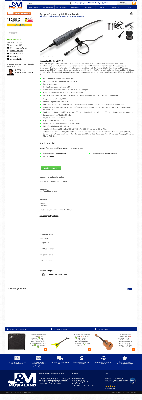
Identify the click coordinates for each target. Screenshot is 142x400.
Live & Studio (54, 16)
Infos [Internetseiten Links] (129, 7)
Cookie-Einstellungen (118, 382)
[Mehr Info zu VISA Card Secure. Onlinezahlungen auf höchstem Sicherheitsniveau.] (38, 363)
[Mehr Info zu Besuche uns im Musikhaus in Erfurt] (103, 361)
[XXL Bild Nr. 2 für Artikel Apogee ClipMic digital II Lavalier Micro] (119, 25)
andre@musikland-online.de (24, 72)
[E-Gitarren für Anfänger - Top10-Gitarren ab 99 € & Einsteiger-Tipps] (45, 349)
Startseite (44, 16)
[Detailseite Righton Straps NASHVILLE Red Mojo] (87, 306)
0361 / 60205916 (20, 70)
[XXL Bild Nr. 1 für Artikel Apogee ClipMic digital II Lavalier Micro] (129, 25)
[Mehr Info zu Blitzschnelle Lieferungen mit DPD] (60, 361)
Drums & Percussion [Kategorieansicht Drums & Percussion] (61, 7)
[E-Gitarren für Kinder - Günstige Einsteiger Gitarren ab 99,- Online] (89, 349)
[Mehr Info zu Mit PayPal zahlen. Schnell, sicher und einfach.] (17, 361)
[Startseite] (16, 5)
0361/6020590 (92, 2)
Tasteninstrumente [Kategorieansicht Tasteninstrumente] (34, 7)
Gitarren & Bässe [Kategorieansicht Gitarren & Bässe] (48, 7)
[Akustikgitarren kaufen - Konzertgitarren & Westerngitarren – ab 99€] (133, 349)
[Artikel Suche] (48, 3)
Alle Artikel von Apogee (58, 274)
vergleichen (13, 56)
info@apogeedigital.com (49, 216)
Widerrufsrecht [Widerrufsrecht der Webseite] (119, 378)
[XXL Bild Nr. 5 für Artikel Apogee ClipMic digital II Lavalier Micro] (119, 35)
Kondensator (61, 153)
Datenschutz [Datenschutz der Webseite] (109, 378)
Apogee (50, 271)
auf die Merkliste (15, 53)
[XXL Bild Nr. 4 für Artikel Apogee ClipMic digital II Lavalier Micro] (129, 35)
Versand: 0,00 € (14, 59)
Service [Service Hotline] (107, 382)
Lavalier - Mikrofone (77, 16)
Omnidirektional (110, 153)
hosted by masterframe (116, 392)
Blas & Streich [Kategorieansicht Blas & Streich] (75, 7)
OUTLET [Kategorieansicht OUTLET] (102, 7)
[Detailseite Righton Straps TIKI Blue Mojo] (54, 306)
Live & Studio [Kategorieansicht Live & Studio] (89, 7)
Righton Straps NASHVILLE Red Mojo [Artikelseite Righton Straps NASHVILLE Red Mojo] (87, 319)
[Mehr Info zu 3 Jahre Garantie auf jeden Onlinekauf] (82, 361)
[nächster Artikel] (131, 289)
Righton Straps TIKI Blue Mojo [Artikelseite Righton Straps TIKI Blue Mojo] (54, 319)
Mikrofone (64, 16)
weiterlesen (57, 383)
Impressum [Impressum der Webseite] (90, 385)
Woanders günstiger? (17, 48)
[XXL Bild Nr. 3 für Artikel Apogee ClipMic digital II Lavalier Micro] (110, 25)
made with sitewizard (130, 392)
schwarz (52, 156)
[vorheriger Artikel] (129, 289)
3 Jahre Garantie (15, 51)
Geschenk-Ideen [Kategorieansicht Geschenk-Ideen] (116, 7)
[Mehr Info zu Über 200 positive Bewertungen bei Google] (125, 361)
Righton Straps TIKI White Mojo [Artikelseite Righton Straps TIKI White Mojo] (22, 319)
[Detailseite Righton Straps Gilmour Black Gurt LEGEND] (119, 306)
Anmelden (134, 0)
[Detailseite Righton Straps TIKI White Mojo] (22, 306)
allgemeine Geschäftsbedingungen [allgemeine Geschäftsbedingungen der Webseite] (116, 380)
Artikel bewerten (50, 168)
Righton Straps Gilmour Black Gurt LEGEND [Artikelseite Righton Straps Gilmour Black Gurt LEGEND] (119, 319)
